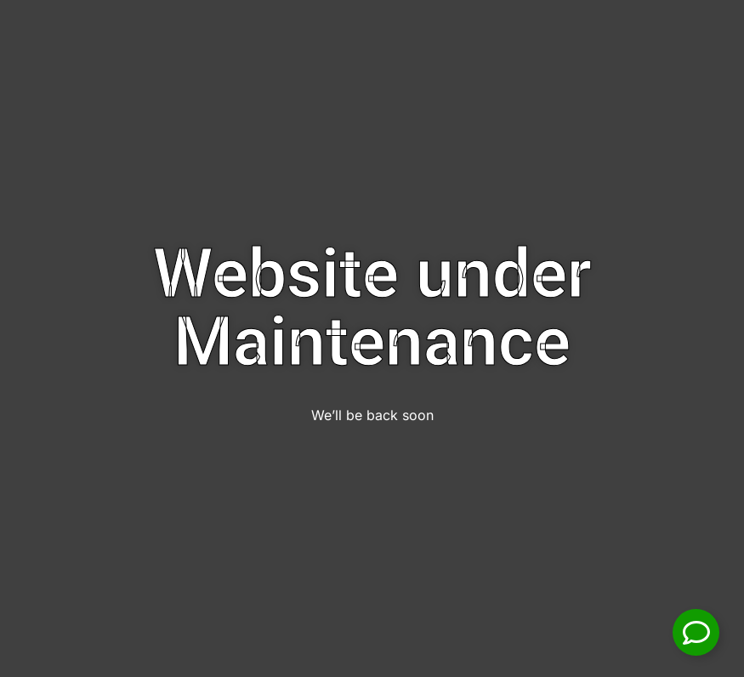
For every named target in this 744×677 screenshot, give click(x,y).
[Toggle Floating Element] (696, 632)
